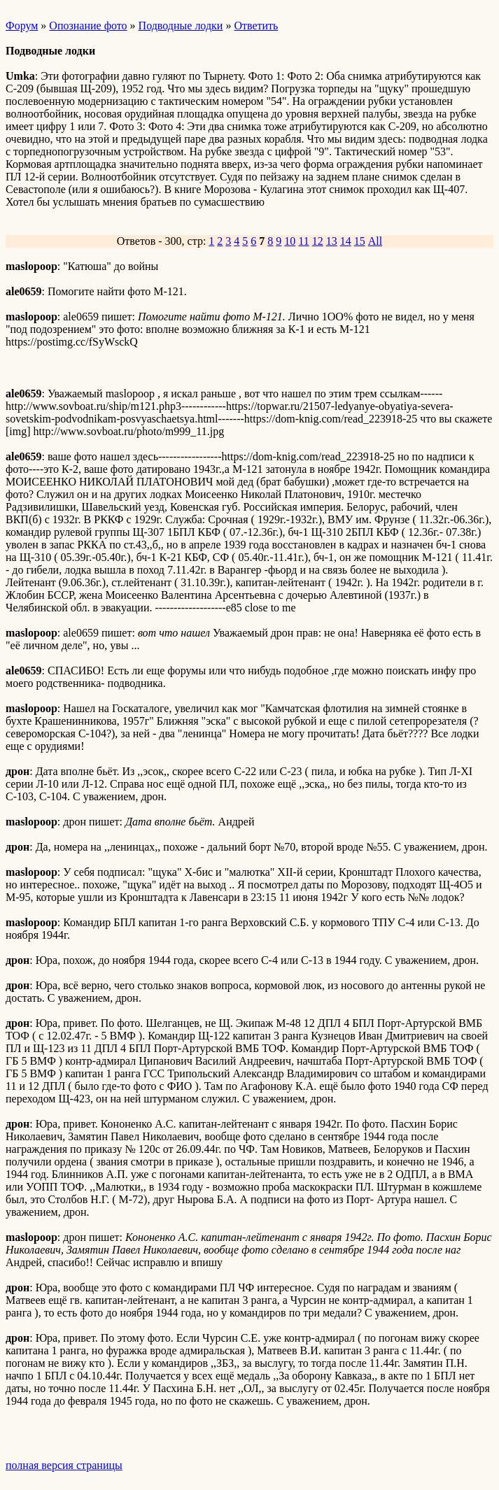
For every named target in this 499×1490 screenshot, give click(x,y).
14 (345, 241)
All (375, 241)
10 (289, 241)
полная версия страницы (64, 1465)
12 (317, 241)
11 (303, 241)
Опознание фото (88, 25)
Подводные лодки (181, 25)
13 (331, 241)
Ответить (256, 25)
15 (359, 241)
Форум (22, 25)
